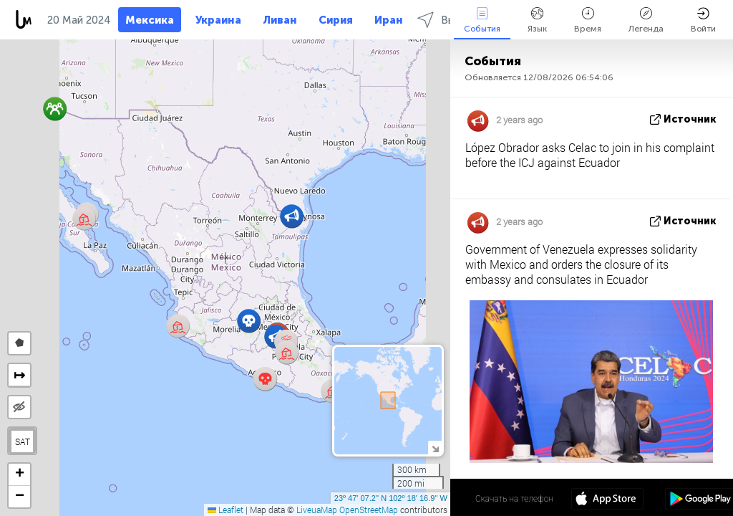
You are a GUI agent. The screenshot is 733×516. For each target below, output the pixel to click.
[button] (265, 379)
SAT (22, 441)
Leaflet (225, 509)
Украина (218, 20)
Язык (537, 20)
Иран (388, 20)
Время (587, 20)
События (482, 20)
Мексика (149, 20)
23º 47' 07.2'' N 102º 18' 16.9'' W (390, 498)
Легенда (646, 20)
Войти (703, 20)
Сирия (336, 20)
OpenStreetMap (368, 509)
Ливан (280, 20)
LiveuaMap (316, 509)
